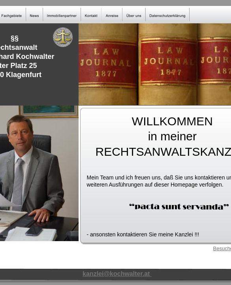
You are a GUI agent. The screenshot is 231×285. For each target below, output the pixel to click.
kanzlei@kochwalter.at (116, 273)
